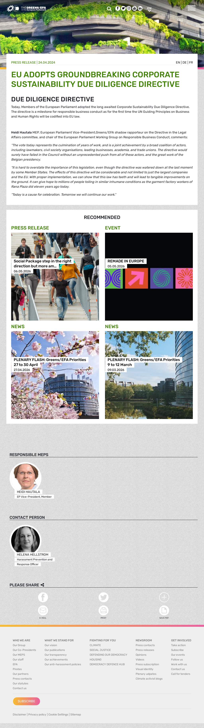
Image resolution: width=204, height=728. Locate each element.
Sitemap (75, 714)
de (184, 62)
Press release (23, 62)
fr (191, 62)
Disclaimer (19, 714)
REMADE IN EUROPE (126, 261)
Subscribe (26, 701)
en (178, 62)
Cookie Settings (58, 714)
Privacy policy (37, 714)
